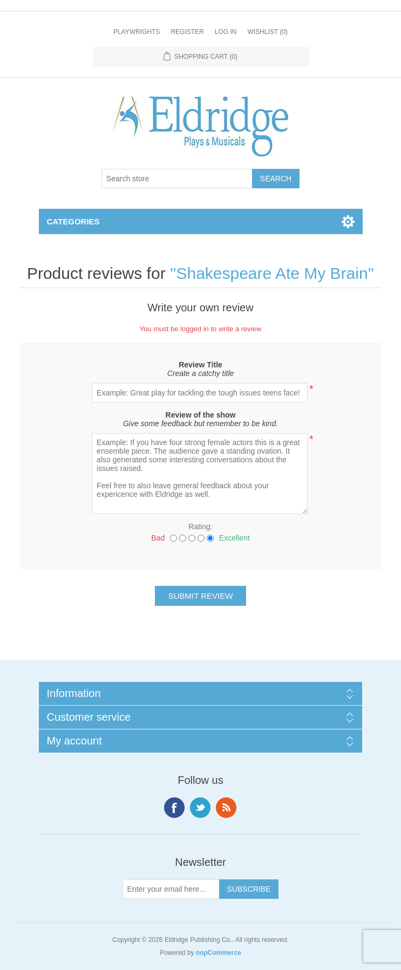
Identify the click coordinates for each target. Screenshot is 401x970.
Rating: (200, 526)
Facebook (174, 807)
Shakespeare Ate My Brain (272, 273)
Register (187, 32)
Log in (226, 32)
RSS (226, 807)
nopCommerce (218, 953)
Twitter (200, 807)
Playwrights (136, 32)
